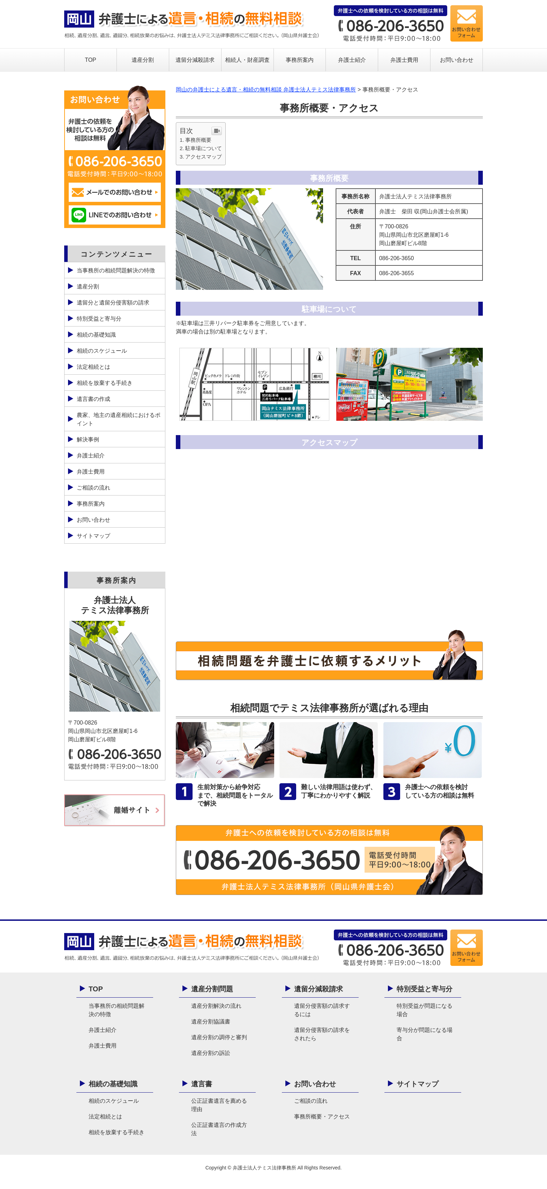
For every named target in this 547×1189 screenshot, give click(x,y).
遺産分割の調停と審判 (219, 1037)
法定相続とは (93, 367)
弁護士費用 (404, 60)
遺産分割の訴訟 (210, 1053)
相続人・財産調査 (247, 60)
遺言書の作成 (93, 399)
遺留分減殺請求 (195, 60)
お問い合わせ (456, 60)
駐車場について (203, 148)
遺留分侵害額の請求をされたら (322, 1034)
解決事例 (88, 439)
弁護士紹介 (352, 60)
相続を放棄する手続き (105, 383)
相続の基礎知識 (96, 335)
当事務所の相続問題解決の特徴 (116, 270)
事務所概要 (198, 140)
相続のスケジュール (102, 351)
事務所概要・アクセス (322, 1117)
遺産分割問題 (212, 989)
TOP (90, 60)
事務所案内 (300, 60)
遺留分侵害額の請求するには (322, 1010)
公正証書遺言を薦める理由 (219, 1105)
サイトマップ (93, 536)
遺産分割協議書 (210, 1022)
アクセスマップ (203, 157)
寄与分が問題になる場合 (424, 1034)
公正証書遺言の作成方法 (219, 1129)
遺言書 (201, 1084)
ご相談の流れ (93, 488)
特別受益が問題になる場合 (424, 1010)
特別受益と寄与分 (99, 319)
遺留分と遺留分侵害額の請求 (113, 303)
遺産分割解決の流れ (216, 1006)
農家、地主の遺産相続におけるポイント (118, 419)
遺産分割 (143, 60)
